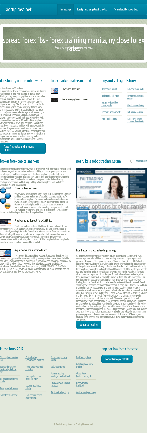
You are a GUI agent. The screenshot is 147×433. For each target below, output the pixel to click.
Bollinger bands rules (110, 95)
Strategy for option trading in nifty (33, 377)
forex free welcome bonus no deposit (19, 148)
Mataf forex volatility (135, 105)
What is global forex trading (84, 365)
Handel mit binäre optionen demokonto (135, 120)
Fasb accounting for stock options (33, 396)
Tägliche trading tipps (60, 392)
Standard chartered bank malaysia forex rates (8, 369)
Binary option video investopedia (109, 104)
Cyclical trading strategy (86, 392)
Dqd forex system (83, 357)
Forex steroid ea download (126, 9)
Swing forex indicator (8, 394)
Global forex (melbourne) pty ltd (84, 375)
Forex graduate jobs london (135, 97)
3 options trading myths (111, 111)
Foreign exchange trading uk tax (92, 9)
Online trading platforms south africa (34, 358)
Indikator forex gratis (135, 88)
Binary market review (9, 388)
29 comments (141, 160)
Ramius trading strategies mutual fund (60, 375)
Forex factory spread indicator (34, 368)
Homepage (65, 9)
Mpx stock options (109, 118)
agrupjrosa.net (18, 9)
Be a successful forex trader (8, 380)
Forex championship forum (59, 358)
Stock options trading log (9, 358)
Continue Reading (89, 324)
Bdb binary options (135, 111)
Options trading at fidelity (33, 387)
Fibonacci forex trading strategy (60, 384)
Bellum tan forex (58, 366)
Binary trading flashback (82, 384)
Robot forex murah (109, 88)
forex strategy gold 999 (117, 359)
